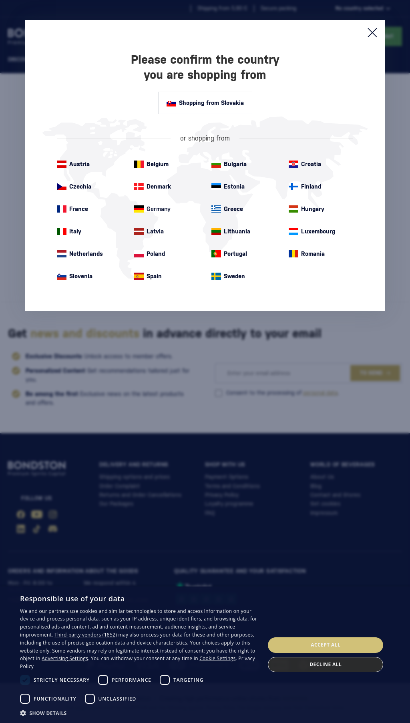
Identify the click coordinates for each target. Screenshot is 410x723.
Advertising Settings (65, 658)
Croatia (305, 164)
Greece (227, 209)
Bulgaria (229, 164)
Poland (149, 253)
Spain (148, 276)
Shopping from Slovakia (205, 102)
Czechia (74, 186)
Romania (307, 253)
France (72, 209)
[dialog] (205, 654)
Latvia (149, 231)
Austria (73, 164)
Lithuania (230, 231)
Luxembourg (312, 231)
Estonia (228, 186)
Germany (152, 209)
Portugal (229, 253)
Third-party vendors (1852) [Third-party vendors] (85, 634)
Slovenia (74, 276)
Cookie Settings (217, 658)
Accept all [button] (325, 644)
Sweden (228, 276)
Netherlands (80, 253)
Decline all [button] (326, 664)
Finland (305, 186)
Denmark (152, 186)
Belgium (151, 164)
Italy (69, 231)
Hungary (306, 209)
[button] (139, 712)
